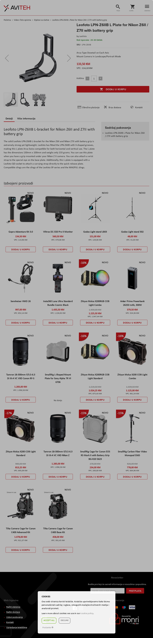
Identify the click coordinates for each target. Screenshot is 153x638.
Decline (65, 620)
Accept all (49, 620)
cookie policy (87, 613)
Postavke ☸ (47, 627)
